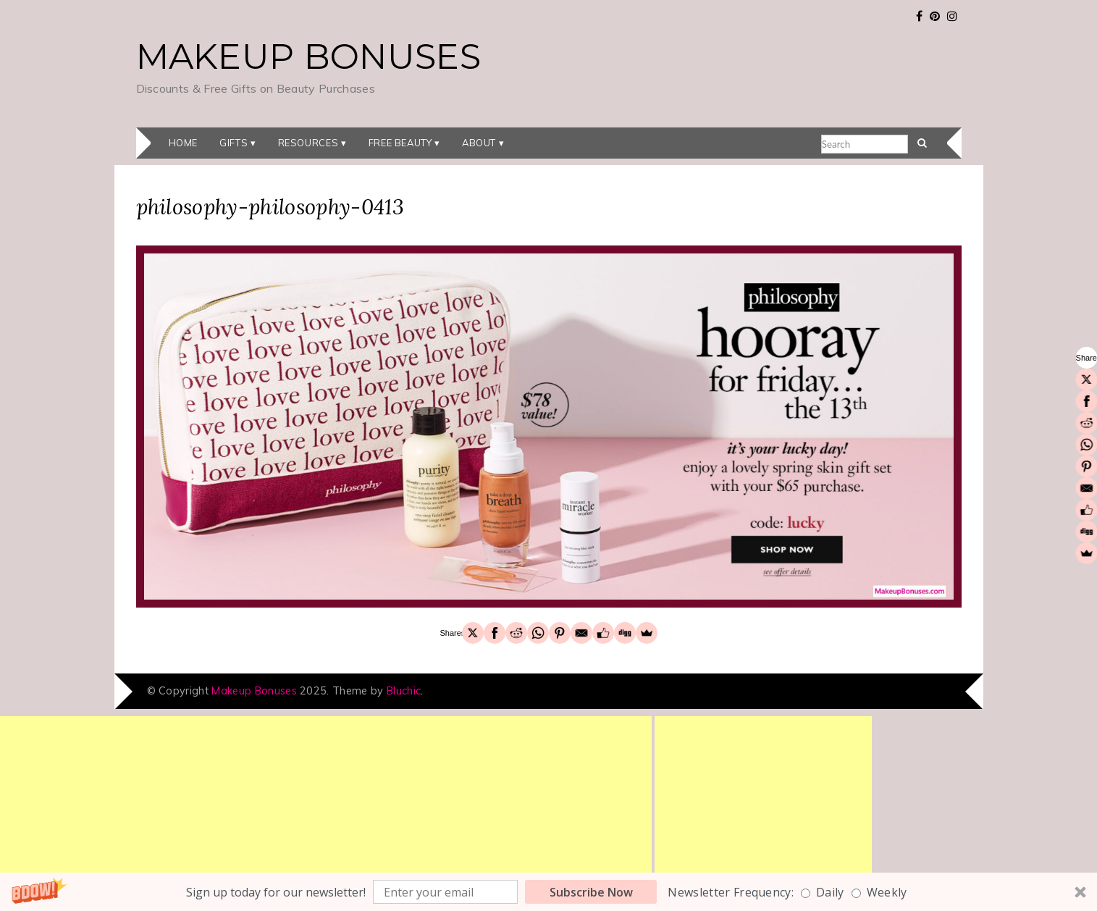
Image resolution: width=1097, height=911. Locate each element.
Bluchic (404, 690)
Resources (308, 142)
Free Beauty (400, 142)
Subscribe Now (591, 892)
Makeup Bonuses (308, 56)
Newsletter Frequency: (731, 892)
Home (183, 142)
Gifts (233, 142)
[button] (548, 892)
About (479, 142)
